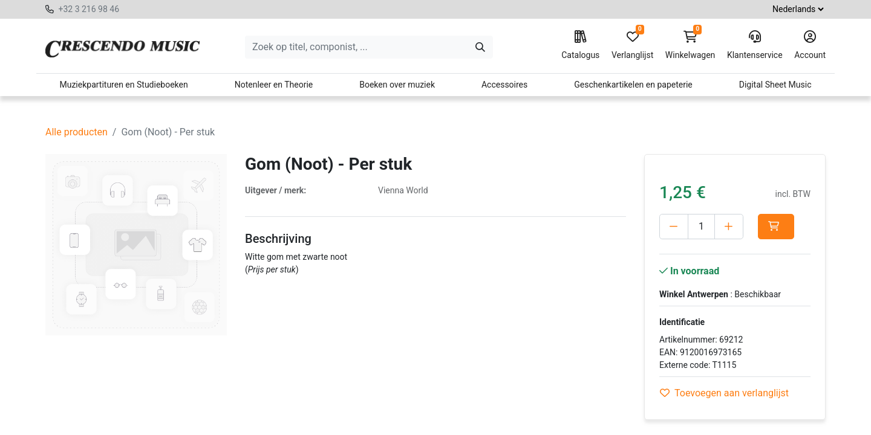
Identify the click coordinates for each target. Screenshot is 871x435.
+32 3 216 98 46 (88, 9)
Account (810, 45)
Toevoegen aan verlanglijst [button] (724, 393)
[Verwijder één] (673, 226)
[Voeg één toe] (728, 226)
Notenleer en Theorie (274, 84)
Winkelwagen (690, 45)
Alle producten (76, 132)
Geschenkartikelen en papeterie (633, 84)
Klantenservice (755, 45)
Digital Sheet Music (775, 84)
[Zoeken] (480, 47)
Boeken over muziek (397, 84)
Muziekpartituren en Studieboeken (123, 84)
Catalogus (580, 45)
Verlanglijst (632, 45)
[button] (776, 226)
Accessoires (504, 84)
